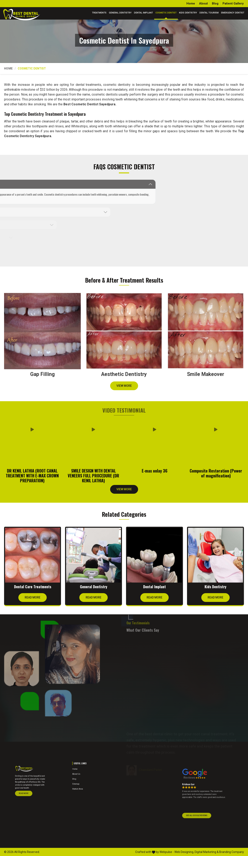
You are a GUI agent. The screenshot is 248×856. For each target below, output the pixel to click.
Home (190, 3)
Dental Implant (143, 12)
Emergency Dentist (232, 12)
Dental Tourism (209, 12)
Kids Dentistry (188, 12)
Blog (215, 3)
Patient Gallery (233, 3)
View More (124, 387)
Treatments (99, 12)
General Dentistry (120, 12)
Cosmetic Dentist (166, 12)
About (203, 3)
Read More (32, 599)
